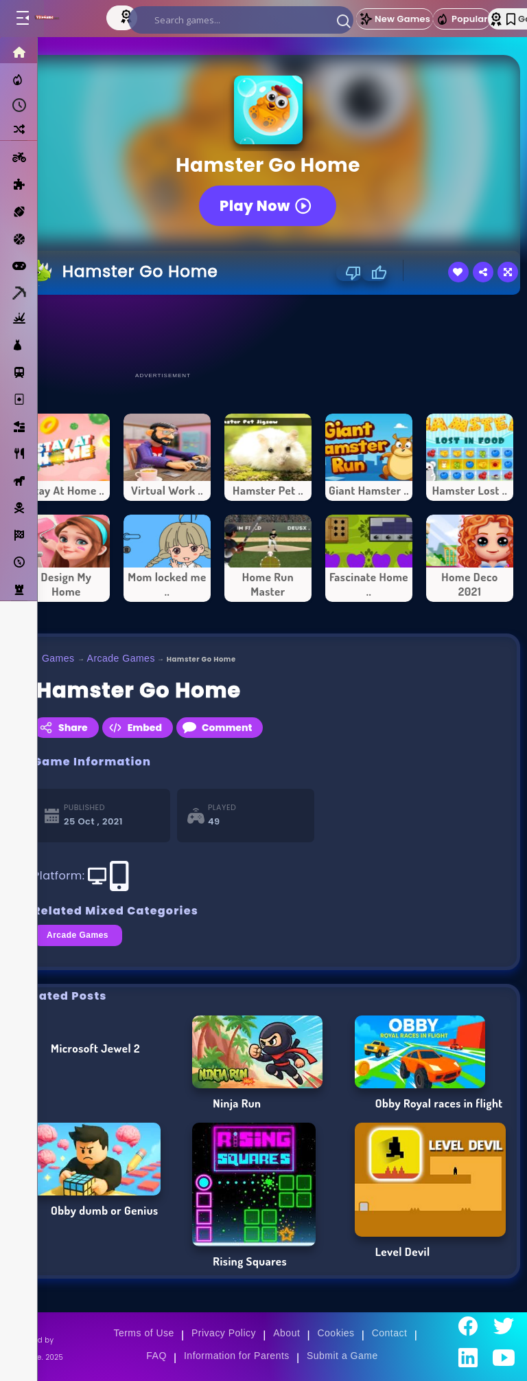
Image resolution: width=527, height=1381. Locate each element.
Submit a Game (342, 1355)
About (286, 1332)
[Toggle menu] (22, 18)
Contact (390, 1332)
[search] (240, 20)
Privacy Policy (223, 1332)
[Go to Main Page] (61, 18)
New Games (394, 19)
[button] (343, 20)
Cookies (335, 1332)
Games (58, 658)
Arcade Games (121, 658)
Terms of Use (143, 1332)
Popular (462, 19)
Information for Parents (237, 1355)
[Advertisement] (268, 332)
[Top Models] (127, 15)
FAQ (156, 1355)
